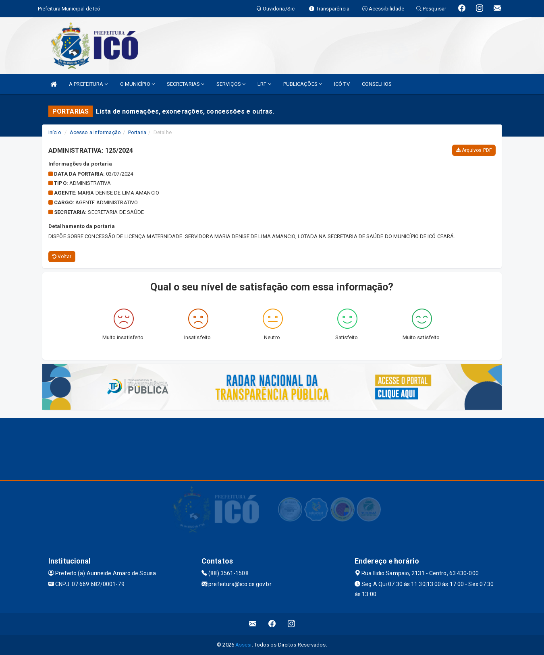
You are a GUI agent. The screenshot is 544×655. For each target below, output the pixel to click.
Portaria (137, 132)
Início (54, 132)
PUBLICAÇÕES (302, 84)
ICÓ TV (342, 84)
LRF (264, 84)
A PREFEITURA (88, 84)
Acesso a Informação (95, 132)
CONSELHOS (377, 84)
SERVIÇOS (230, 84)
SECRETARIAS (185, 84)
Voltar (61, 256)
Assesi (243, 645)
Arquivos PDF (474, 150)
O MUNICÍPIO (137, 84)
